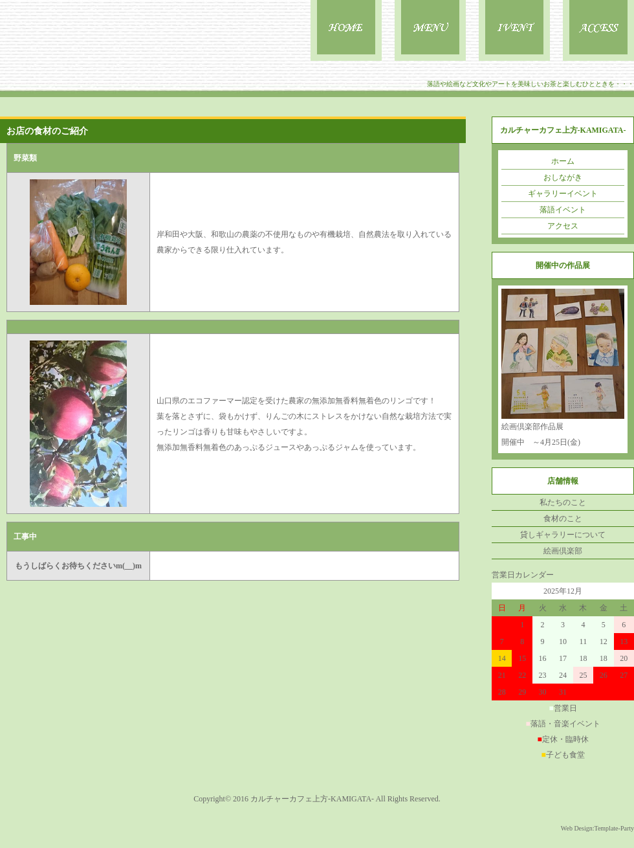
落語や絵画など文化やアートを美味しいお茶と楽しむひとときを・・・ (530, 83)
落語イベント (563, 209)
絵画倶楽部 (562, 550)
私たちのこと (563, 502)
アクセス (562, 225)
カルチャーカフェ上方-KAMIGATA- (312, 798)
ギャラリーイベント (563, 193)
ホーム (562, 161)
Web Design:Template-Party (597, 828)
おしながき (562, 177)
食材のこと (562, 518)
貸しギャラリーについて (563, 534)
